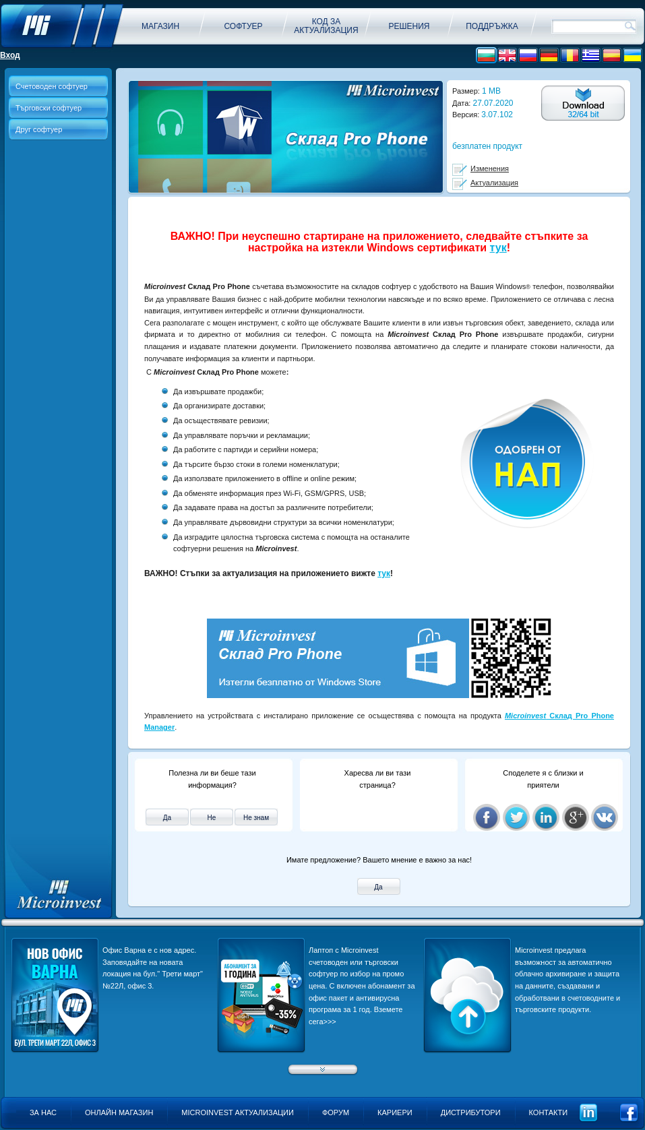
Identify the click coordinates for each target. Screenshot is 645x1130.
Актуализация (494, 183)
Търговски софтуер (49, 108)
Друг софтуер (39, 129)
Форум (335, 1112)
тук (498, 247)
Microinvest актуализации (237, 1112)
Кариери (394, 1112)
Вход (10, 55)
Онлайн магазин (119, 1112)
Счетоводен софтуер (52, 86)
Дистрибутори (471, 1112)
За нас (43, 1112)
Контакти (548, 1112)
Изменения (489, 168)
